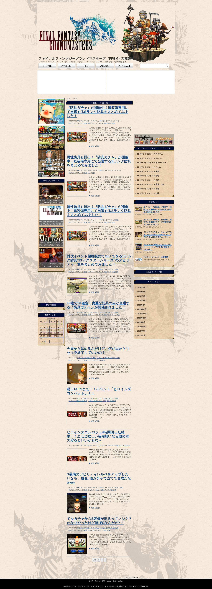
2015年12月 (142, 309)
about (109, 581)
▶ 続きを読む (94, 146)
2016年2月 (141, 300)
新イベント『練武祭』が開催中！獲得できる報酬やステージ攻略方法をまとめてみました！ (157, 209)
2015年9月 (141, 322)
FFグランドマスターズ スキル (149, 167)
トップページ (47, 65)
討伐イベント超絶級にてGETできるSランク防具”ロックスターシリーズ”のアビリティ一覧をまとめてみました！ (99, 260)
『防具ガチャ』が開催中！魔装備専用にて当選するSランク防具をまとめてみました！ (97, 112)
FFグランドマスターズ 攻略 (78, 222)
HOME (90, 581)
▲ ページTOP (131, 577)
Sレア (109, 123)
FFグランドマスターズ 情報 (78, 123)
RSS (86, 65)
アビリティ (91, 490)
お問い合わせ (124, 65)
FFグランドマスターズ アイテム (88, 121)
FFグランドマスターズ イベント (110, 121)
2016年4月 (141, 292)
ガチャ (114, 315)
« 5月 (44, 342)
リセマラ (95, 360)
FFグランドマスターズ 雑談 (78, 530)
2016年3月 (141, 296)
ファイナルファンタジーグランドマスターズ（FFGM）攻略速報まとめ (91, 58)
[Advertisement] (154, 115)
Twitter (66, 65)
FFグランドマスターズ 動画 (148, 171)
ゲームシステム (98, 530)
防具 (113, 123)
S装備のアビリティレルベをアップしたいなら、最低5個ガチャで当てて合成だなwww (99, 478)
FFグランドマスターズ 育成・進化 (108, 358)
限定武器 (113, 401)
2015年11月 (142, 314)
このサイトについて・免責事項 (155, 257)
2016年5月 (141, 287)
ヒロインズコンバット (95, 401)
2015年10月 (142, 318)
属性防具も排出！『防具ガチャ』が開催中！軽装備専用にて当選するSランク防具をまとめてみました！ (99, 161)
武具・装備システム (102, 490)
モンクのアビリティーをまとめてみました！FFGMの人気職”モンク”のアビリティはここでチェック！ (157, 234)
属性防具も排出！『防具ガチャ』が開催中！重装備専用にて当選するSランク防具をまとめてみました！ (99, 211)
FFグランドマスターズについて (105, 65)
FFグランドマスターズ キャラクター (151, 163)
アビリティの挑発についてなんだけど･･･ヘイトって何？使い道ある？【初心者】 (157, 247)
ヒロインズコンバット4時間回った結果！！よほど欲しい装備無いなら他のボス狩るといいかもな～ (98, 436)
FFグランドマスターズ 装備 (97, 123)
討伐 (113, 272)
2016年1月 (141, 305)
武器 (100, 360)
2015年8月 (141, 327)
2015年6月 (141, 335)
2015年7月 (141, 331)
